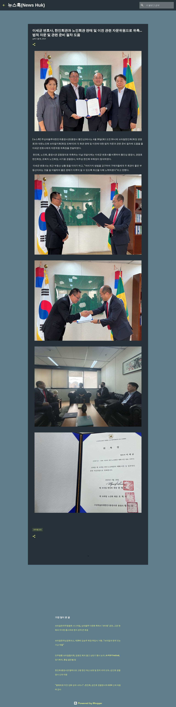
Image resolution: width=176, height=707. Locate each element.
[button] (34, 44)
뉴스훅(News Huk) (26, 5)
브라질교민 (37, 529)
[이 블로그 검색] (159, 5)
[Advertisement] (88, 588)
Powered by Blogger (88, 703)
